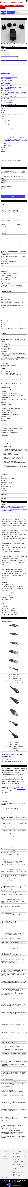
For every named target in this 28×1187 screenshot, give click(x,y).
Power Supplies (10, 5)
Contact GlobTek (7, 760)
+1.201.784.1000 (4, 7)
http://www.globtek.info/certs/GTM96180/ (9, 56)
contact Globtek (11, 791)
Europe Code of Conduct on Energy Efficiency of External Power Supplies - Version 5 (14, 140)
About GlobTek (3, 5)
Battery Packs (17, 5)
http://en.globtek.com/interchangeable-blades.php (14, 507)
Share (10, 12)
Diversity (15, 1164)
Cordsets (22, 5)
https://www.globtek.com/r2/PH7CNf (8, 96)
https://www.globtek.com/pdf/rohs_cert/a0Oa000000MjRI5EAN (13, 92)
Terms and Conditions (18, 1166)
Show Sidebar (5, 1177)
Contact (2, 7)
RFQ (13, 196)
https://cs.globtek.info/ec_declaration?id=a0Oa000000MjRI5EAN (14, 60)
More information (17, 1185)
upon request (21, 789)
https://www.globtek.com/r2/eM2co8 (8, 100)
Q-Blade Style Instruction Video (10, 512)
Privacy (15, 1168)
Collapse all (6, 17)
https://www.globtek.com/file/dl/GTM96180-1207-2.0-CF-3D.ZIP (13, 166)
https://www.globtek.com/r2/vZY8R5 (8, 104)
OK (9, 1185)
